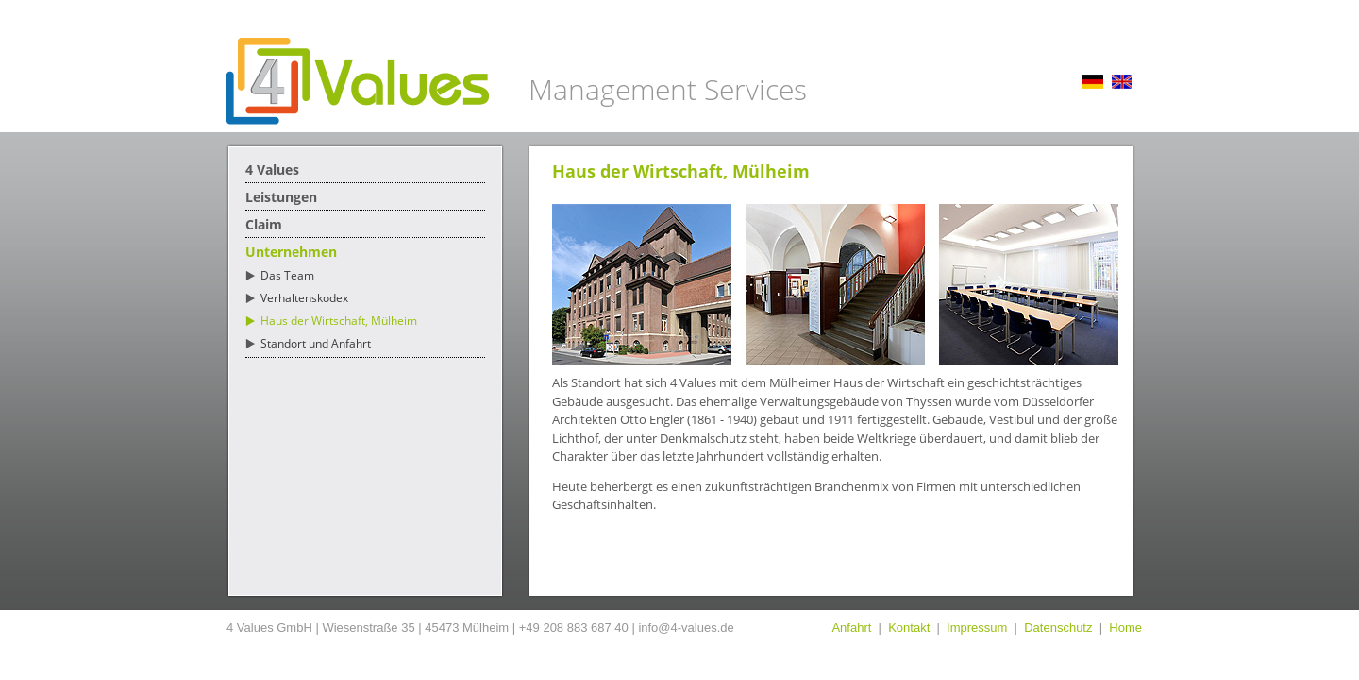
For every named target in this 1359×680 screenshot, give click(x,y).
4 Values (272, 169)
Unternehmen (291, 252)
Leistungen (281, 197)
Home (1125, 627)
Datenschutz (1058, 627)
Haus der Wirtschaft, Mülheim (338, 321)
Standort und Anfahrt (315, 343)
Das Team (287, 275)
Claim (263, 224)
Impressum (977, 627)
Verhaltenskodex (304, 298)
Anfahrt (851, 627)
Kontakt (909, 627)
